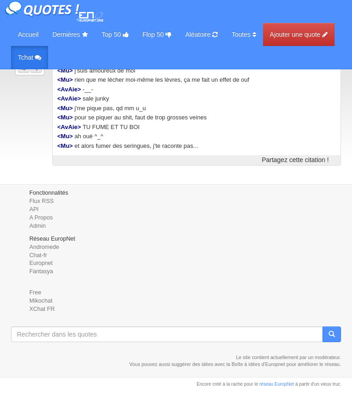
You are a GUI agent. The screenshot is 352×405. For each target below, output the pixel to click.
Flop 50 (157, 34)
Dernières (70, 34)
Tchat (29, 57)
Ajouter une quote (299, 34)
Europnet (41, 263)
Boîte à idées (245, 364)
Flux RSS (41, 201)
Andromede (44, 247)
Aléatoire (201, 34)
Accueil (28, 34)
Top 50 (115, 34)
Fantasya (41, 271)
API (33, 209)
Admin (37, 226)
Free (35, 292)
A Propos (41, 217)
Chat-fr (38, 255)
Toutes (243, 34)
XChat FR (42, 309)
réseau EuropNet (276, 384)
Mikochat (40, 301)
